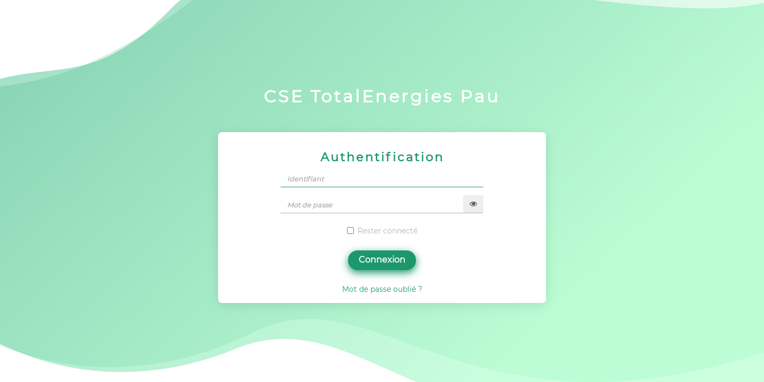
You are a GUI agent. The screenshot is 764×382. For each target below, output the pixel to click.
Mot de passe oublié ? (382, 289)
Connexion (382, 260)
